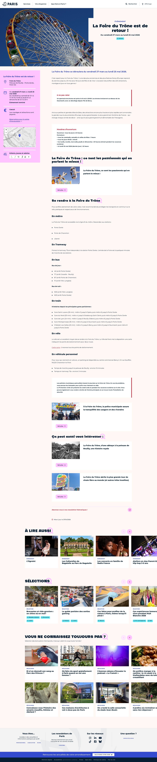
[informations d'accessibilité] (20, 157)
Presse (81, 759)
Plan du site (111, 759)
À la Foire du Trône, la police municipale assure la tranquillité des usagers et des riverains (106, 408)
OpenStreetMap (28, 146)
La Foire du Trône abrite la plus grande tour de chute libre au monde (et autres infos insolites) (106, 478)
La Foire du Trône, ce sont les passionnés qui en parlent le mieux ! (106, 172)
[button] (20, 135)
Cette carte (56, 347)
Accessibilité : (65, 759)
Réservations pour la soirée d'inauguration (19, 120)
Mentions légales (47, 759)
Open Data (88, 759)
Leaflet (19, 146)
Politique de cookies (100, 759)
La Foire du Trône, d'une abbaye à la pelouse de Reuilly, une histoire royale (106, 447)
